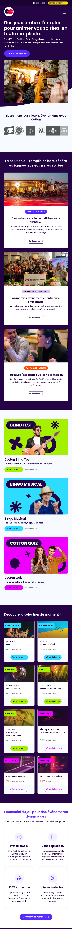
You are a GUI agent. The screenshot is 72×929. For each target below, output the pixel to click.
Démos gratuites (58, 3)
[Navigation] (64, 12)
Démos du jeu (13, 469)
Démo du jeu (19, 657)
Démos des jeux (17, 53)
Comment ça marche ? (36, 916)
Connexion (39, 3)
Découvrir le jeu (30, 470)
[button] (32, 140)
